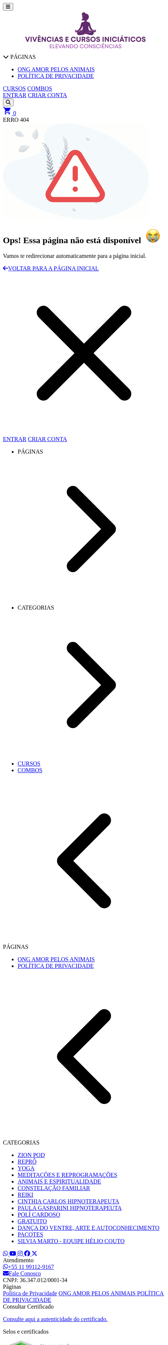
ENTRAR (14, 95)
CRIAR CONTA (47, 95)
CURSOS (14, 88)
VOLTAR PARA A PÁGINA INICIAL (51, 268)
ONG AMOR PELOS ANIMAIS (98, 1293)
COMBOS (39, 88)
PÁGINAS (19, 57)
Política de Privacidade (30, 1293)
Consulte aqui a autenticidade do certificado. (55, 1319)
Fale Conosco (22, 1273)
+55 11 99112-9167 (28, 1267)
